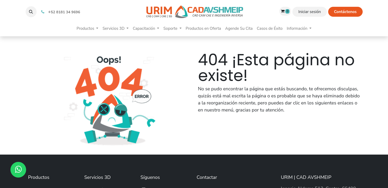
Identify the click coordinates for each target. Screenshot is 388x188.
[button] (31, 11)
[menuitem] (87, 29)
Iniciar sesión (309, 11)
